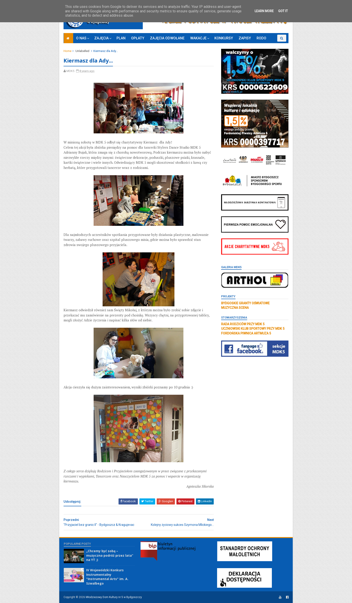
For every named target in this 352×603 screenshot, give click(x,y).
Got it (283, 11)
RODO (261, 38)
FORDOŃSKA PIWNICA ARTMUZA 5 (246, 333)
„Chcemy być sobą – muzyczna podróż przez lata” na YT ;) (109, 555)
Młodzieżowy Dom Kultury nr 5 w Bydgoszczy (114, 597)
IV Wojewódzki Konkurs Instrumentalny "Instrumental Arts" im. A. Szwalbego (107, 576)
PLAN (121, 38)
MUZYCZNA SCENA (235, 307)
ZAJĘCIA (101, 38)
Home (68, 51)
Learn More (264, 11)
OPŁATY (137, 38)
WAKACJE (198, 38)
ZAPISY (245, 38)
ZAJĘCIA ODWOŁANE (167, 38)
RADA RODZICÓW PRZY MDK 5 (242, 324)
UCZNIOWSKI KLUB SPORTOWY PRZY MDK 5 (252, 328)
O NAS (81, 38)
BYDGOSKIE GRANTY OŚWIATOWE (245, 303)
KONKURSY (223, 38)
